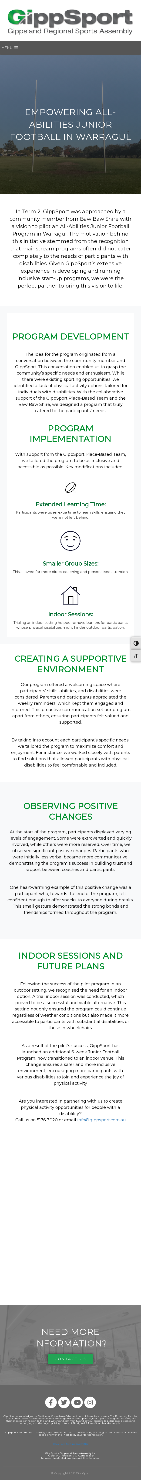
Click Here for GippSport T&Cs (70, 1444)
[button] (6, 48)
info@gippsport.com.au (101, 1120)
